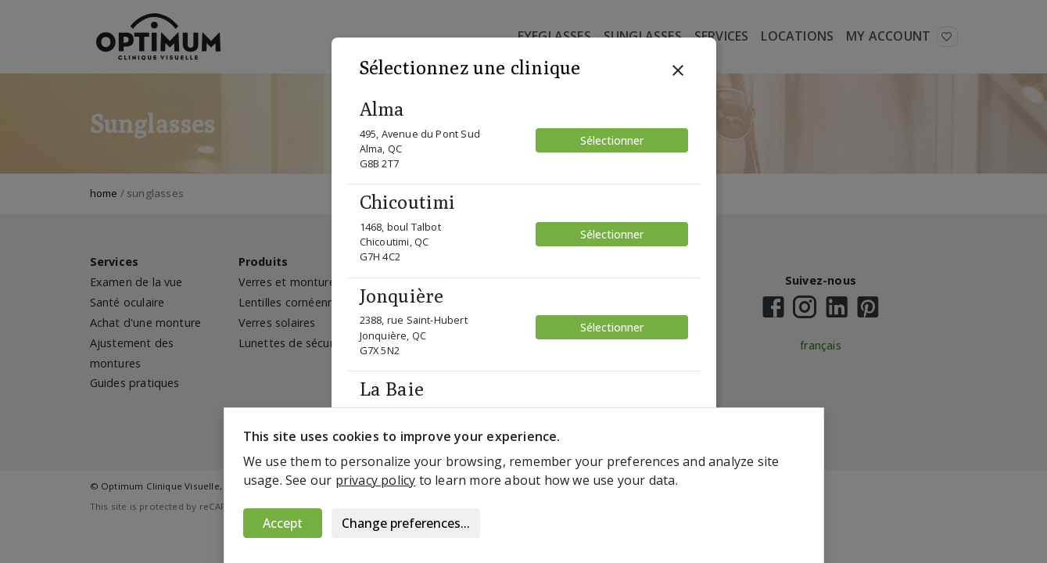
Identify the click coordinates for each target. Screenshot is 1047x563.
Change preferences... (406, 523)
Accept (283, 523)
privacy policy (375, 480)
